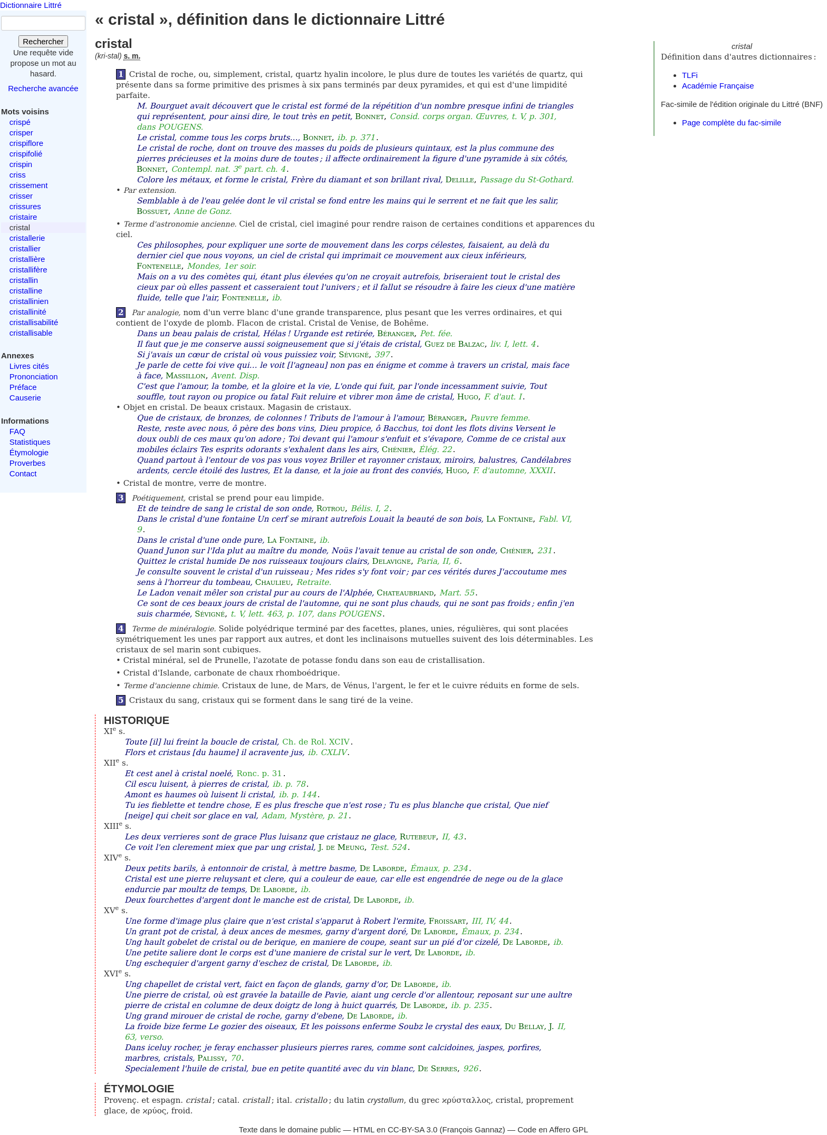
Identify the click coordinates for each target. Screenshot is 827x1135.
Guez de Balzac (455, 344)
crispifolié (26, 153)
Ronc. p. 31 (259, 773)
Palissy (211, 1058)
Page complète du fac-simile (731, 122)
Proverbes (27, 462)
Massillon (186, 375)
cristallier (25, 248)
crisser (21, 195)
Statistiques (30, 441)
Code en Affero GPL (552, 1129)
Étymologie (29, 452)
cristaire (23, 216)
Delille (459, 179)
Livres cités (29, 365)
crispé (20, 122)
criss (17, 174)
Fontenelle (159, 266)
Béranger (395, 333)
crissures (25, 206)
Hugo (467, 397)
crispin (20, 164)
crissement (28, 185)
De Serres (437, 1068)
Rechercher (43, 41)
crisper (21, 132)
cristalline (26, 290)
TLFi (690, 75)
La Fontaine (509, 519)
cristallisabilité (34, 322)
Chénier (397, 449)
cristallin (23, 280)
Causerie (25, 397)
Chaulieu (273, 582)
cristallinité (27, 311)
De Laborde (382, 868)
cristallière (27, 259)
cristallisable (31, 332)
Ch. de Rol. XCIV (315, 742)
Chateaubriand (405, 593)
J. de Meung (341, 847)
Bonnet (369, 116)
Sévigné (354, 354)
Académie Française (718, 85)
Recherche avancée (43, 88)
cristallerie (27, 237)
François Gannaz (473, 1129)
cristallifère (28, 269)
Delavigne (391, 561)
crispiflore (26, 143)
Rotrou (330, 508)
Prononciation (33, 376)
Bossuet (152, 211)
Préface (23, 387)
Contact (23, 473)
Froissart (447, 921)
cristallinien (29, 301)
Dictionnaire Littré (31, 5)
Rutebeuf (418, 837)
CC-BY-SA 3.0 (413, 1129)
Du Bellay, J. (529, 1026)
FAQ (17, 431)
